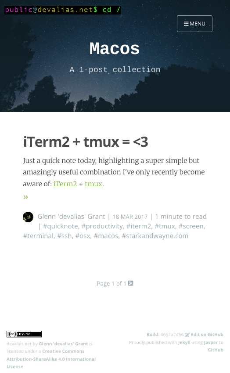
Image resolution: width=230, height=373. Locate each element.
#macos (106, 236)
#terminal (38, 236)
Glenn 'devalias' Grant (71, 216)
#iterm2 (138, 226)
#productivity (102, 226)
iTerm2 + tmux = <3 (85, 141)
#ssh (64, 236)
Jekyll (184, 342)
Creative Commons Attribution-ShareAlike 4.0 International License (51, 358)
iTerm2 (65, 184)
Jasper (211, 342)
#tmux (165, 226)
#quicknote (60, 226)
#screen (191, 226)
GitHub (215, 350)
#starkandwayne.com (155, 236)
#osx (82, 236)
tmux (93, 184)
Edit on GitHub (204, 334)
